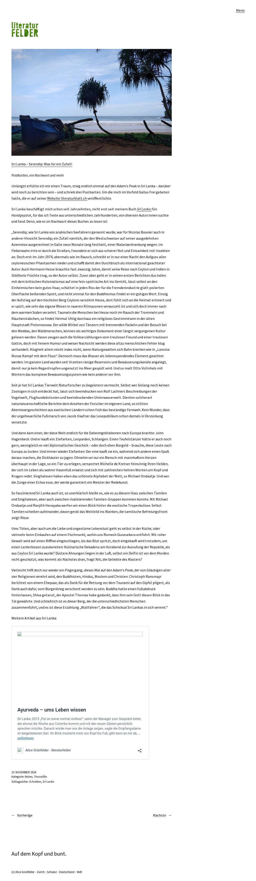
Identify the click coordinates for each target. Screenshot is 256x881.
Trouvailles (40, 777)
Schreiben (35, 782)
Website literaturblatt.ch (67, 198)
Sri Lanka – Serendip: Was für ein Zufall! (41, 164)
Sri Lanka (144, 209)
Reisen (29, 777)
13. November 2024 (23, 772)
